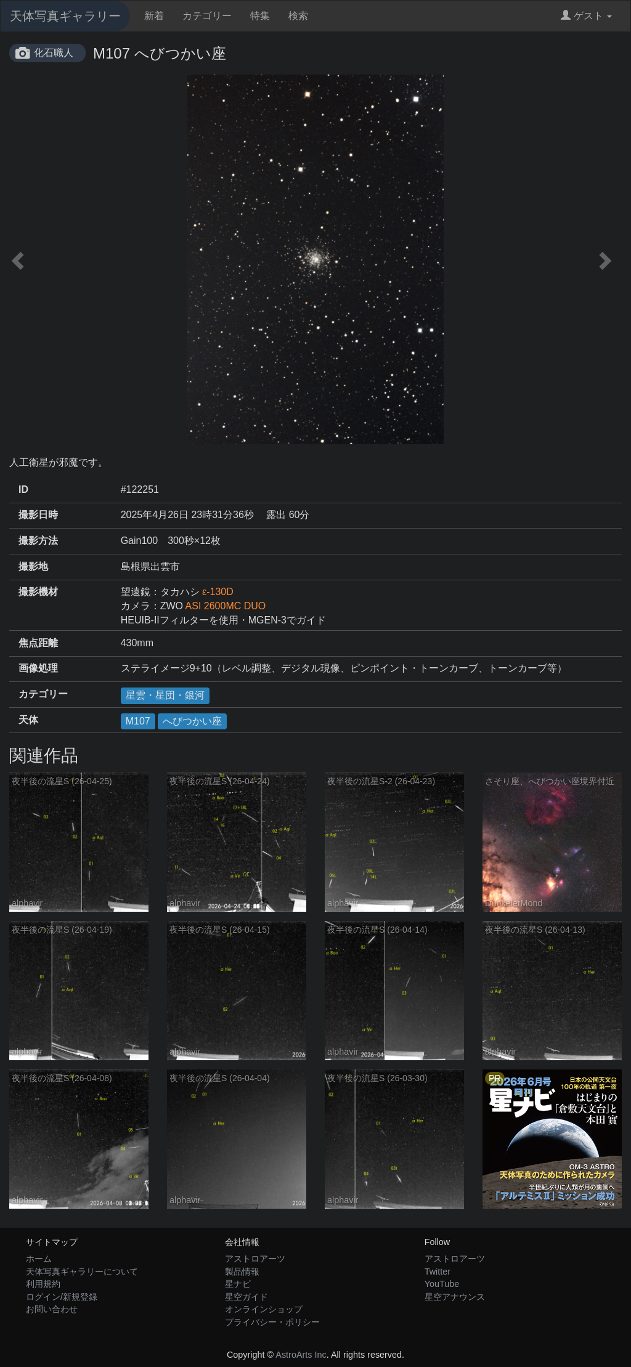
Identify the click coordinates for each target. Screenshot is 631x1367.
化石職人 (53, 52)
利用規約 (43, 1284)
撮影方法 (38, 540)
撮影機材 (38, 591)
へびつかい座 (192, 721)
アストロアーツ (255, 1259)
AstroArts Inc (300, 1355)
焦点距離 (38, 643)
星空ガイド (246, 1297)
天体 (28, 720)
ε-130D (218, 591)
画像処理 (38, 668)
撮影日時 (38, 514)
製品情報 (242, 1271)
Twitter (437, 1271)
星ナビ (238, 1284)
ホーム (39, 1259)
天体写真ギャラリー (65, 16)
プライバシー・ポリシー (272, 1322)
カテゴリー (207, 15)
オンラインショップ (264, 1309)
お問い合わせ (52, 1309)
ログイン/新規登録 (61, 1297)
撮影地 (33, 566)
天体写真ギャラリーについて (82, 1271)
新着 (154, 15)
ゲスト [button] (586, 15)
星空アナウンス (455, 1297)
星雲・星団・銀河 (165, 695)
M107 (138, 721)
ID (23, 489)
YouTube (442, 1284)
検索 (298, 15)
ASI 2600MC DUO (225, 606)
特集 (260, 15)
